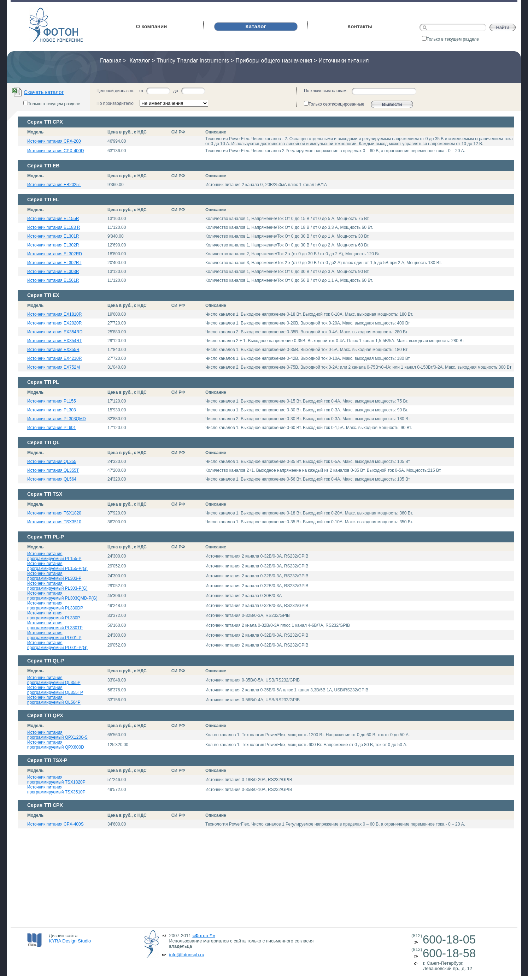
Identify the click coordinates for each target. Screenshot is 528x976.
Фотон (38, 10)
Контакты (359, 26)
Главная (111, 61)
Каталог (140, 61)
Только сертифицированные (334, 104)
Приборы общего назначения (273, 61)
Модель (35, 132)
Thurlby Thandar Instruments (193, 61)
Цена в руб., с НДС (127, 132)
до (175, 90)
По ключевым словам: (326, 90)
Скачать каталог (44, 92)
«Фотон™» (203, 935)
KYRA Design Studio (70, 941)
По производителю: (115, 103)
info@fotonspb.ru (186, 954)
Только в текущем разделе (450, 39)
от (141, 90)
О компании (151, 26)
